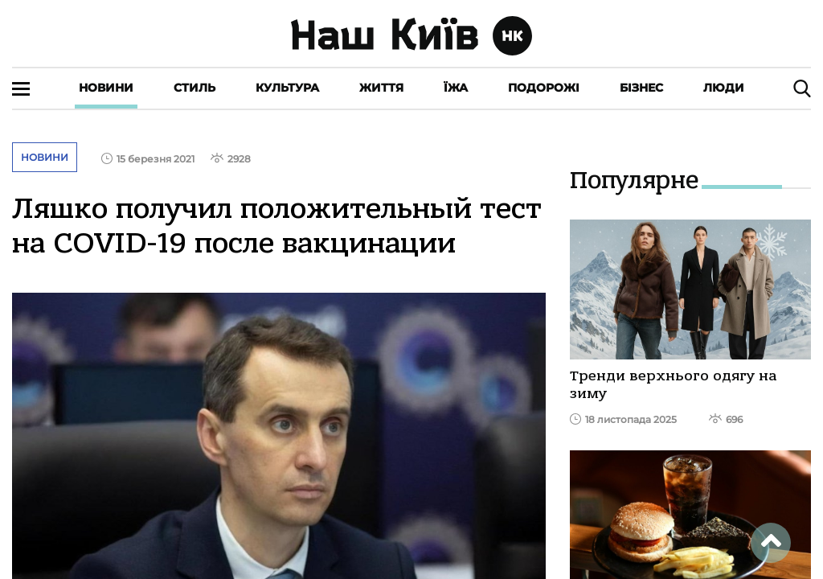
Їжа (456, 87)
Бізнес (641, 87)
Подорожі (543, 87)
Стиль (194, 87)
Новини (106, 87)
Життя (381, 87)
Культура (287, 87)
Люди (723, 87)
